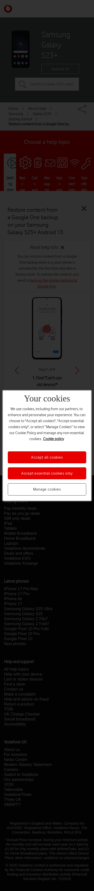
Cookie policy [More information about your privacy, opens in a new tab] (53, 438)
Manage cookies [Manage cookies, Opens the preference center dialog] (47, 489)
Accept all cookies (47, 457)
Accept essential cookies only (47, 473)
